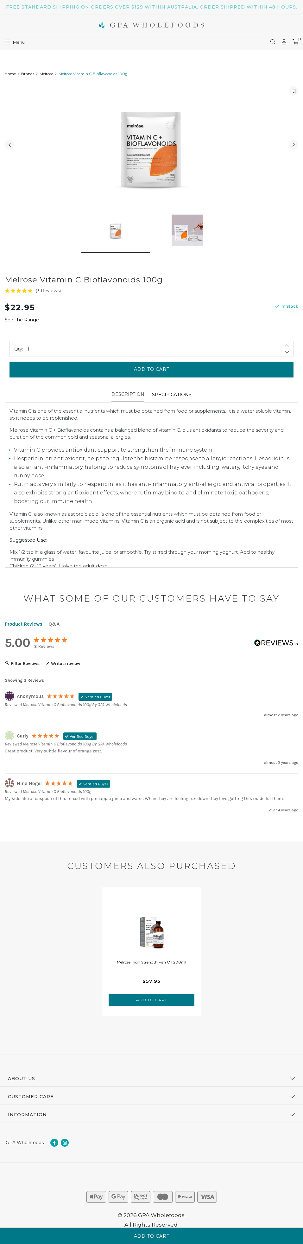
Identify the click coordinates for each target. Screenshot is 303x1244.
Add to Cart (151, 373)
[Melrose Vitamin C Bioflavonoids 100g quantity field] (151, 352)
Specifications (172, 398)
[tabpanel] (151, 955)
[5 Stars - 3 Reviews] (151, 294)
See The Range (22, 323)
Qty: (18, 352)
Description (127, 397)
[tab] (128, 397)
